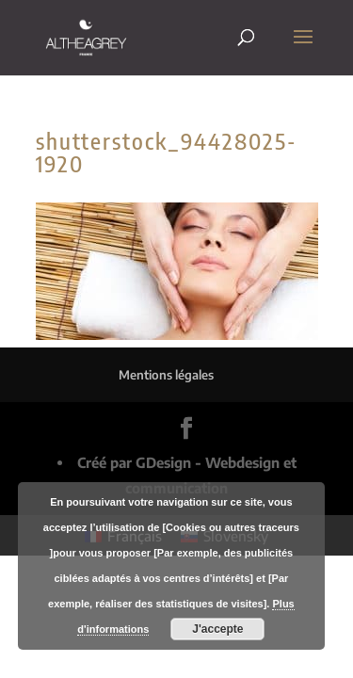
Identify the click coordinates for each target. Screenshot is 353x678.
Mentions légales (166, 374)
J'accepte (217, 629)
